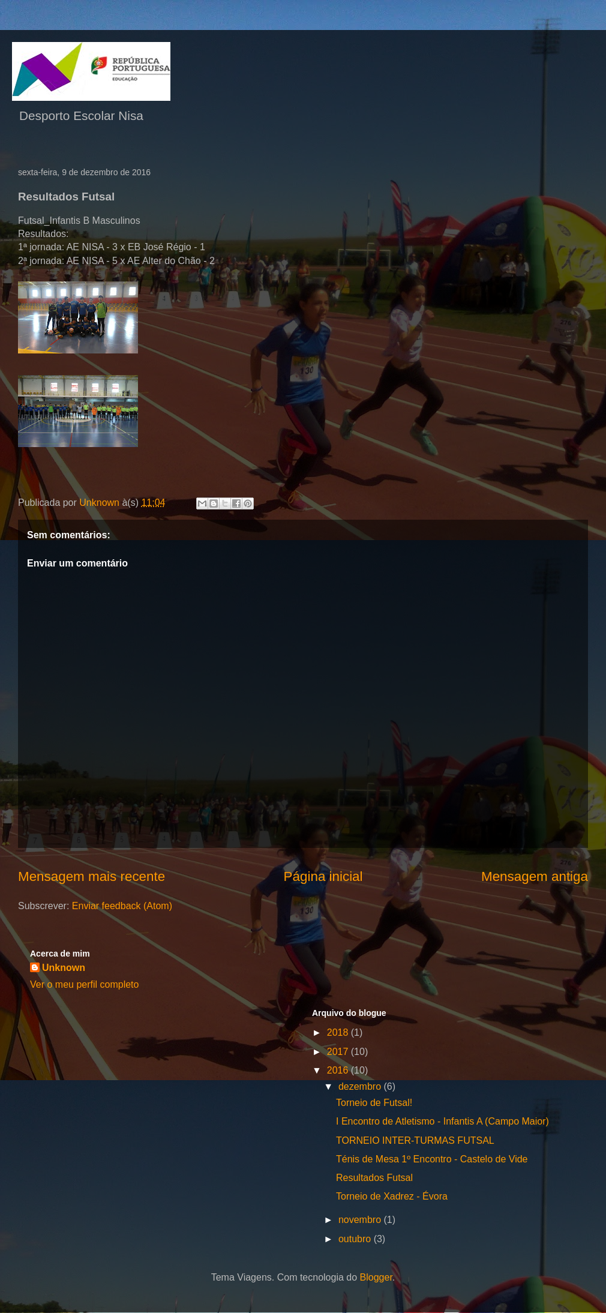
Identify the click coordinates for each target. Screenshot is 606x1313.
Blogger (376, 1277)
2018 (339, 1032)
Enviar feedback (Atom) (122, 906)
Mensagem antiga (534, 876)
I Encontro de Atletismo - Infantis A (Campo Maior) (442, 1121)
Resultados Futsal (374, 1178)
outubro (356, 1239)
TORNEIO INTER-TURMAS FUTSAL (415, 1140)
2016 (339, 1070)
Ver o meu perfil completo (84, 984)
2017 (339, 1052)
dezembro (361, 1086)
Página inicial (323, 876)
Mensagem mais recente (91, 876)
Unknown (63, 968)
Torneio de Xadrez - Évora (392, 1196)
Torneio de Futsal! (374, 1103)
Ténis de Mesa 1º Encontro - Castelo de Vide (432, 1159)
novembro (361, 1220)
